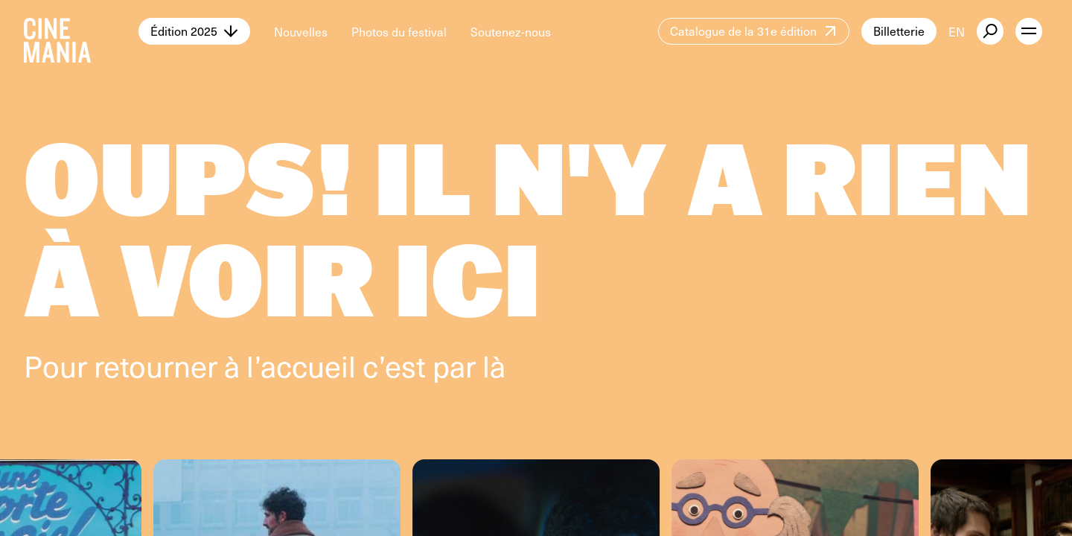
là (493, 365)
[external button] (990, 31)
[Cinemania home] (81, 31)
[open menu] (1028, 31)
